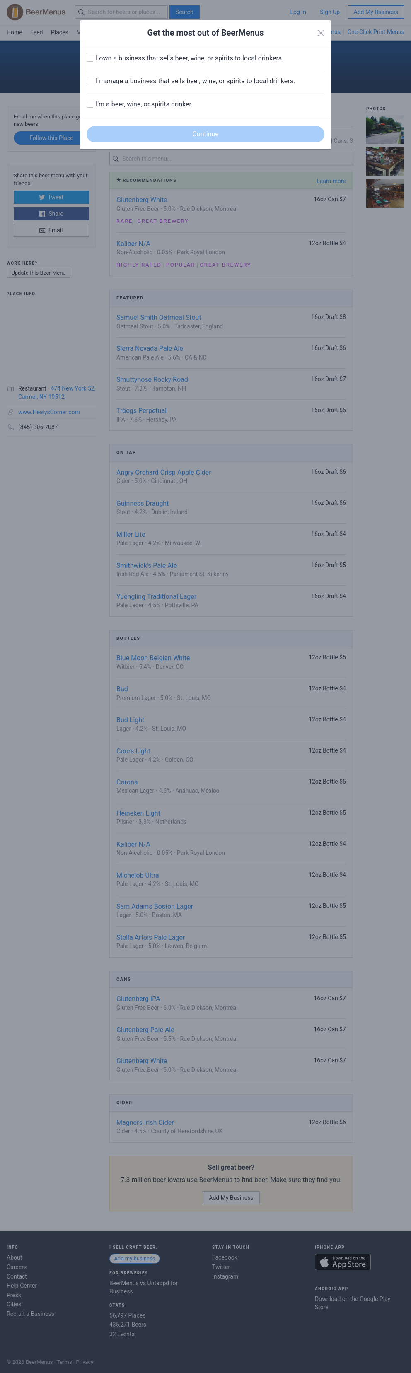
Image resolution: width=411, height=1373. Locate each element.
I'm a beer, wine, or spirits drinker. (144, 104)
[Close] (320, 33)
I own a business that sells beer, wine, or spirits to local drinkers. (189, 58)
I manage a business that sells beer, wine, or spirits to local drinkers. (195, 81)
